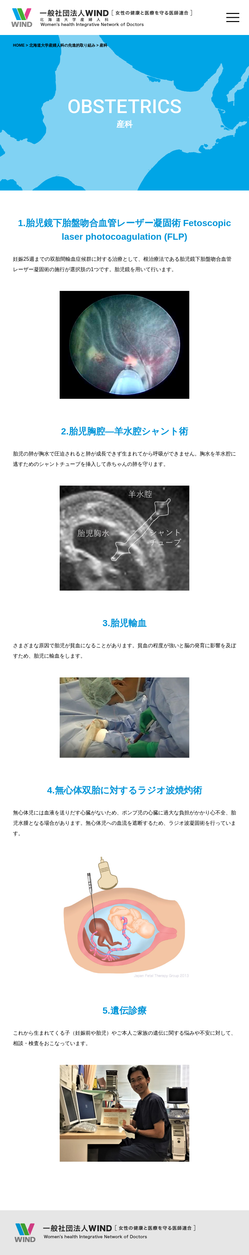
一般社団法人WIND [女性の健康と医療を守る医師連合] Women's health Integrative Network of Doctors (101, 17)
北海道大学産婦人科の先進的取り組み (62, 45)
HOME (19, 45)
